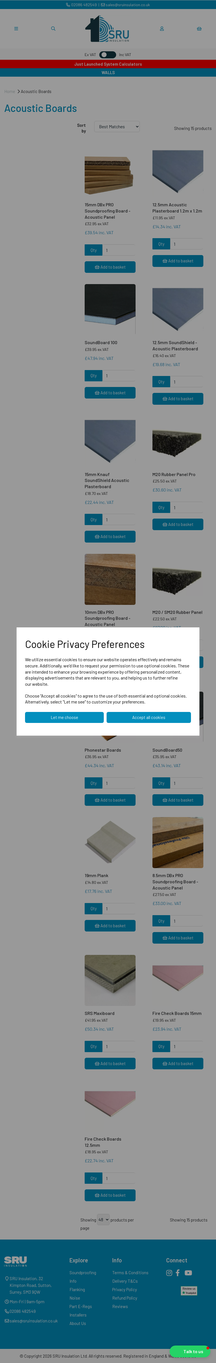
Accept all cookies (148, 717)
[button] (190, 1351)
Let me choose (64, 717)
